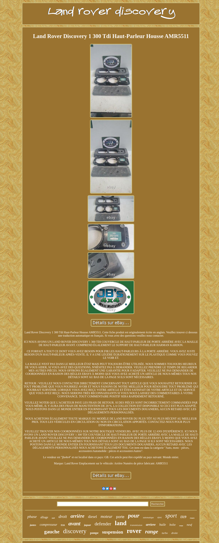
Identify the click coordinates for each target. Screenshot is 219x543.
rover (134, 530)
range (151, 531)
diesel (92, 516)
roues (192, 518)
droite (174, 533)
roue (181, 525)
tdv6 (159, 517)
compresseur (48, 524)
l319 (183, 517)
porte (120, 517)
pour (133, 515)
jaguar (87, 525)
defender (103, 523)
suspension (112, 532)
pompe (94, 532)
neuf (189, 524)
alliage (44, 517)
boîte (173, 524)
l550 (63, 525)
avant (74, 523)
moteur (106, 516)
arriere (151, 524)
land (120, 523)
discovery (74, 531)
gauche (51, 531)
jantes (33, 525)
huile (162, 524)
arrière (78, 516)
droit (63, 516)
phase (32, 516)
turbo (165, 533)
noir (53, 518)
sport (171, 515)
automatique (148, 517)
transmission (136, 525)
